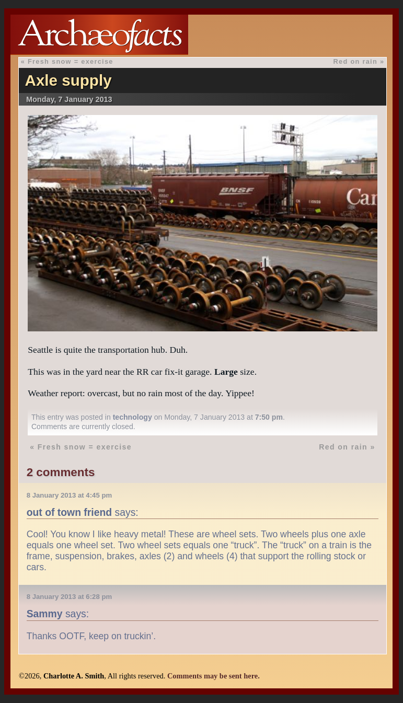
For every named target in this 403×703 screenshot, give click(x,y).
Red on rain (355, 61)
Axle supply (68, 80)
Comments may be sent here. (213, 676)
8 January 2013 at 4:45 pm (69, 495)
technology (132, 417)
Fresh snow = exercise (70, 61)
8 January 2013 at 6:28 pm (69, 597)
